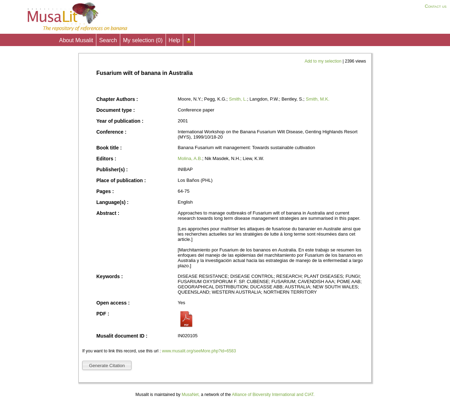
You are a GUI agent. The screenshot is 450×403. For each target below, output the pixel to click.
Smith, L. (238, 99)
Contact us (435, 6)
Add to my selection (323, 61)
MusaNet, (191, 394)
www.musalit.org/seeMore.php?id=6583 (199, 350)
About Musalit (76, 40)
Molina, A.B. (190, 158)
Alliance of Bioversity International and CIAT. (273, 394)
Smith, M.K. (317, 99)
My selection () (143, 40)
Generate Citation (107, 365)
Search (108, 40)
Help (174, 40)
